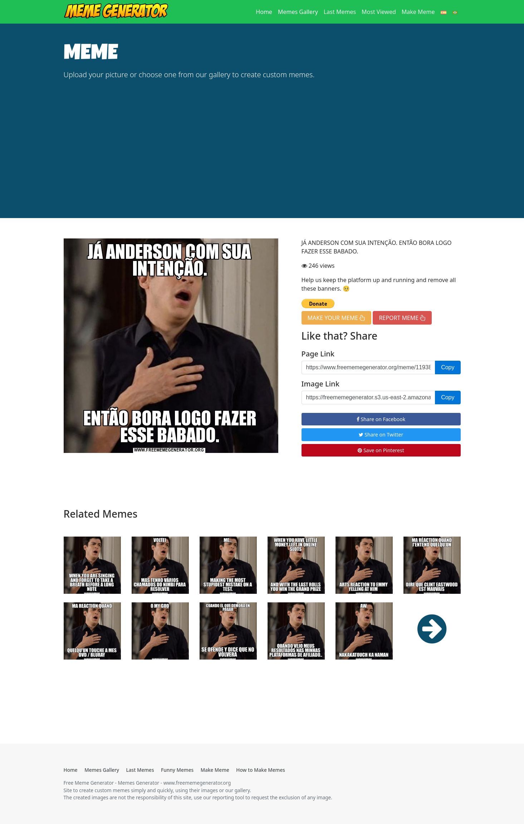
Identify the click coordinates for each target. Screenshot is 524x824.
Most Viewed (379, 12)
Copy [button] (447, 367)
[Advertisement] (262, 139)
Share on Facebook (381, 419)
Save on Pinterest (381, 450)
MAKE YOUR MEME (337, 318)
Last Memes (340, 12)
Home (265, 11)
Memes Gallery (298, 12)
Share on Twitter (381, 434)
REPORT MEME (402, 318)
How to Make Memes (260, 769)
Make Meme (418, 12)
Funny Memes (177, 769)
